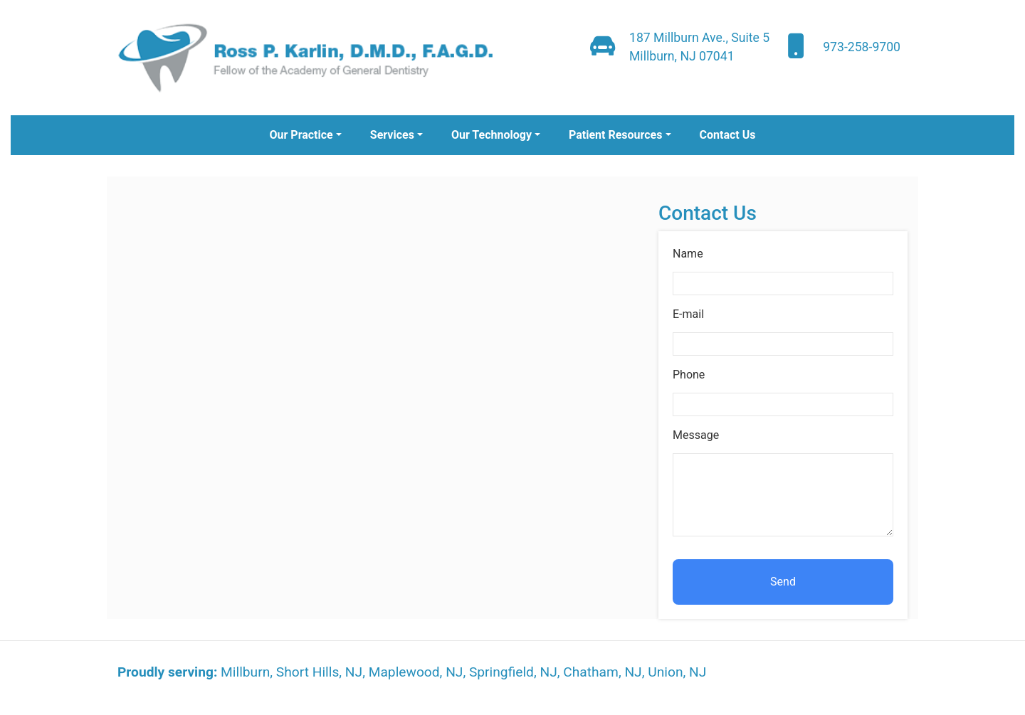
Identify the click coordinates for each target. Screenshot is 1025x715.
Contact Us (728, 135)
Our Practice (300, 135)
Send (783, 581)
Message (696, 435)
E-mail (688, 314)
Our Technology (491, 135)
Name (688, 253)
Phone (689, 374)
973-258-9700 (861, 47)
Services (392, 135)
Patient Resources (615, 135)
